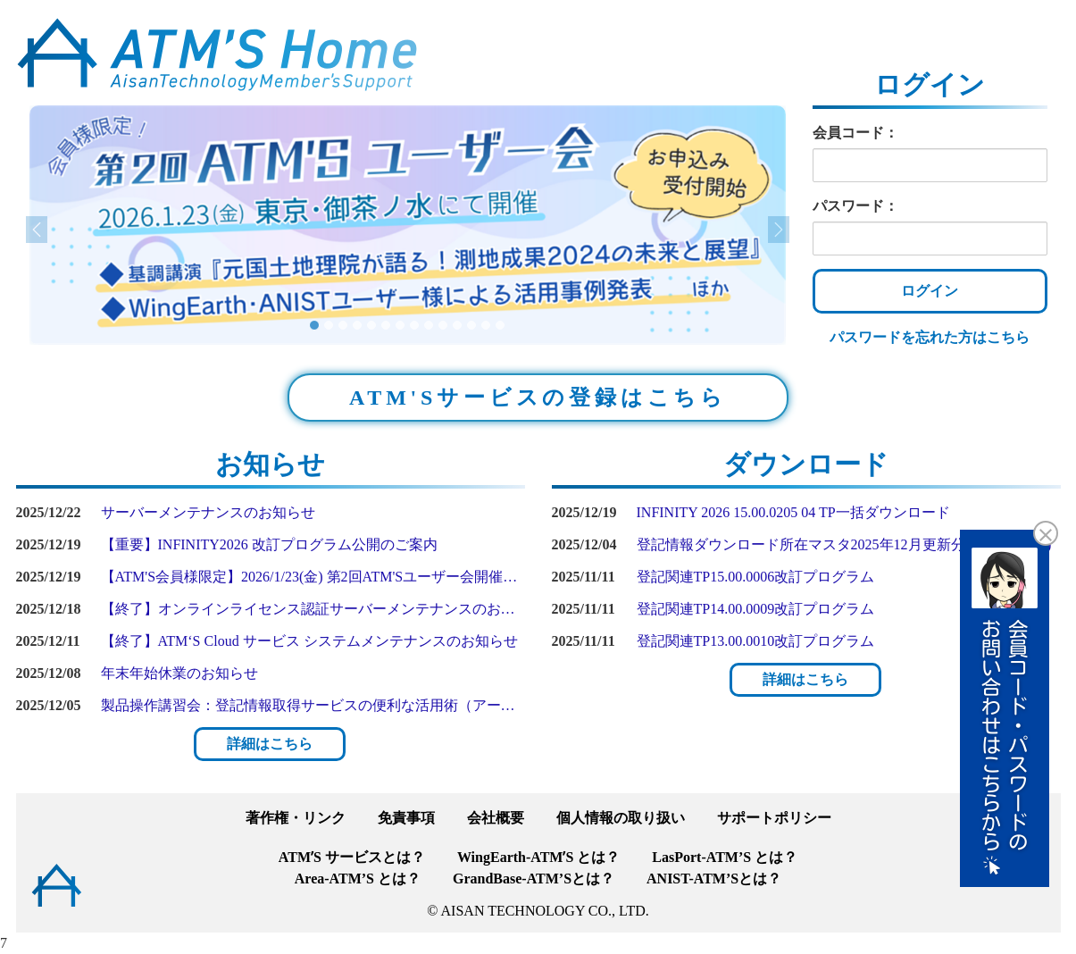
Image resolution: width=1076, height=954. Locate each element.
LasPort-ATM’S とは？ (724, 857)
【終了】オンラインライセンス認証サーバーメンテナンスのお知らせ (313, 608)
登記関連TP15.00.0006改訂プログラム (756, 576)
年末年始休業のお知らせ (179, 673)
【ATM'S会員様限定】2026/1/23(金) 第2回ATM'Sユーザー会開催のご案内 (313, 576)
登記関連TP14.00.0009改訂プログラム (756, 608)
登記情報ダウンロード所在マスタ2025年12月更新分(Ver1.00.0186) (844, 544)
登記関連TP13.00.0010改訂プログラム (756, 641)
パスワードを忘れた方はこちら (930, 337)
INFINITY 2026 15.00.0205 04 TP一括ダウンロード (793, 512)
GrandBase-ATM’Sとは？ (533, 878)
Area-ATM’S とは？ (358, 878)
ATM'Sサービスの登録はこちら (538, 397)
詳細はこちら (270, 743)
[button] (86, 225)
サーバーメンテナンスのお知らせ (208, 512)
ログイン (929, 290)
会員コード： (855, 132)
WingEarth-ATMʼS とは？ (538, 857)
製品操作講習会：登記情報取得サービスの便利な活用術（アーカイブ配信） (313, 705)
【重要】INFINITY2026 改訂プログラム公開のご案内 (269, 544)
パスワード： (855, 205)
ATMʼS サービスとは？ (352, 857)
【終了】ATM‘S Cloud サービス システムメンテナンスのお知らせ (309, 641)
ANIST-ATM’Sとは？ (713, 878)
